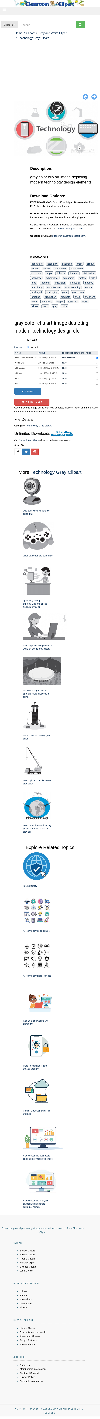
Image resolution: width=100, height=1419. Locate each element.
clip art (90, 263)
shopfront (90, 297)
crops (49, 273)
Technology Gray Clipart (33, 38)
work (45, 306)
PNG (17, 378)
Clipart (30, 33)
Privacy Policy (27, 1377)
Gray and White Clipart (52, 33)
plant (65, 292)
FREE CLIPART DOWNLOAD (25, 358)
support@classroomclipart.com (68, 235)
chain (79, 263)
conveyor (36, 273)
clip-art (35, 268)
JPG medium (20, 368)
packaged (36, 292)
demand (74, 273)
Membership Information (33, 1369)
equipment (68, 278)
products (65, 297)
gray (54, 306)
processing (78, 292)
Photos (23, 1295)
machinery (36, 287)
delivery (61, 273)
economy (36, 278)
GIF (16, 384)
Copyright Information (31, 1381)
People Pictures (28, 1340)
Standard (34, 347)
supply (59, 301)
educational (52, 278)
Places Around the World (33, 1332)
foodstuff (45, 282)
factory (82, 278)
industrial (75, 282)
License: (18, 347)
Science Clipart (28, 1266)
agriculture (37, 263)
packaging (52, 292)
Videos (23, 1307)
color (64, 306)
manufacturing (72, 287)
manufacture (53, 287)
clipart (46, 268)
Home (18, 33)
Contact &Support (29, 1373)
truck (85, 301)
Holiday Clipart (27, 1262)
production (50, 297)
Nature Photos (27, 1328)
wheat (34, 306)
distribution (89, 273)
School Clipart (27, 1250)
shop (77, 297)
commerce (60, 268)
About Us (25, 1365)
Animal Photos (27, 1344)
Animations (26, 1299)
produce (35, 297)
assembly (52, 263)
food (33, 282)
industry (89, 282)
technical (73, 301)
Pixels (41, 353)
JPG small (19, 373)
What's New (26, 1270)
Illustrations (26, 1303)
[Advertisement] (50, 64)
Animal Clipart (27, 1254)
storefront (47, 301)
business (67, 263)
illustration (60, 282)
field (93, 278)
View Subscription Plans (70, 228)
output (88, 287)
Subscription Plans (29, 440)
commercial (77, 268)
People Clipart (27, 1258)
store (34, 301)
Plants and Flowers (30, 1336)
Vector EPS (19, 363)
